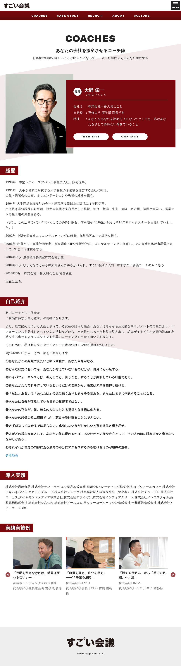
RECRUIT (95, 15)
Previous (8, 574)
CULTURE (142, 15)
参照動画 (12, 455)
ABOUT (118, 15)
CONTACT (130, 136)
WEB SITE (91, 136)
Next (173, 574)
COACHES (39, 15)
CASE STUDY (68, 15)
